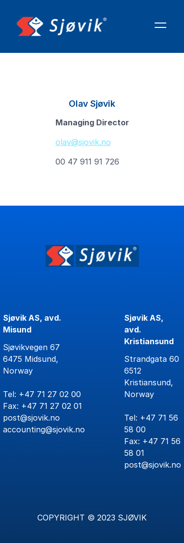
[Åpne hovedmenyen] (160, 25)
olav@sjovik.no (83, 142)
